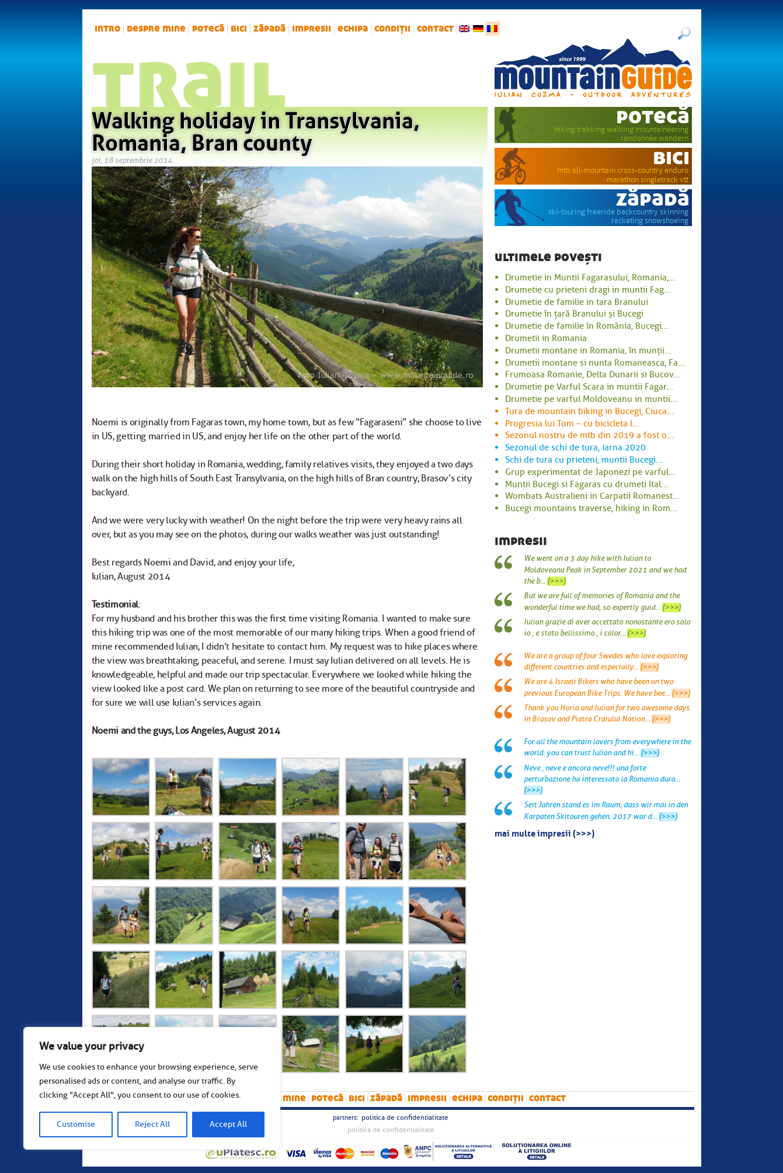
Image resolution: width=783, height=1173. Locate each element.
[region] (151, 1088)
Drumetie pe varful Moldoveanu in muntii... (591, 399)
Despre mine (156, 28)
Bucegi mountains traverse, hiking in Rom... (591, 508)
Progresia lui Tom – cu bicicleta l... (572, 423)
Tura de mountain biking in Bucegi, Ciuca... (589, 411)
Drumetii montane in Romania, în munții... (588, 350)
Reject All (152, 1124)
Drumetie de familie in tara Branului (576, 302)
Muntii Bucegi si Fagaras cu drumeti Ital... (586, 484)
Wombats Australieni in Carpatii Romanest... (592, 496)
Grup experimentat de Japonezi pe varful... (590, 472)
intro (107, 28)
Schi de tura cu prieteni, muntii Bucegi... (584, 460)
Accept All (228, 1124)
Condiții (392, 28)
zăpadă (269, 28)
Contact (435, 28)
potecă (208, 28)
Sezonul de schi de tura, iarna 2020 (575, 447)
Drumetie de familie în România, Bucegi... (587, 326)
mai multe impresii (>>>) (544, 832)
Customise (76, 1124)
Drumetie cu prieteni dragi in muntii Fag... (588, 290)
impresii (311, 28)
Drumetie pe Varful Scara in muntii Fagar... (589, 387)
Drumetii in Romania (546, 338)
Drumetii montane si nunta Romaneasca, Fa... (595, 363)
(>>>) (556, 581)
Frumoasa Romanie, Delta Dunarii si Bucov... (592, 374)
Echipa (352, 28)
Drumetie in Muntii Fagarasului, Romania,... (590, 277)
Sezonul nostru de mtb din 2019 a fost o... (589, 435)
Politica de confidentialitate (404, 1117)
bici (239, 28)
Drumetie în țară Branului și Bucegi (574, 314)
